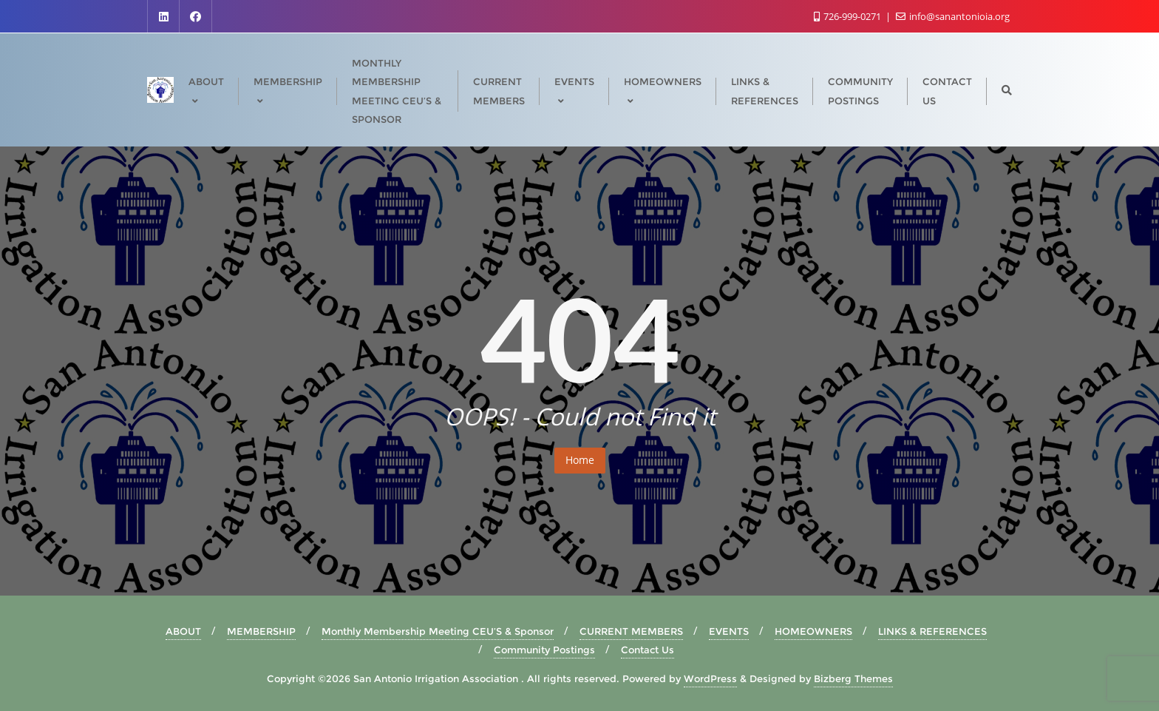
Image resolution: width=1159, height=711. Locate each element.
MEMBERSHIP (261, 631)
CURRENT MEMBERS (631, 631)
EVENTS (729, 631)
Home (579, 460)
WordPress (710, 678)
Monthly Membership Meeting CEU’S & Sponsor (438, 631)
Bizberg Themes (853, 678)
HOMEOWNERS (813, 631)
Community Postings (544, 650)
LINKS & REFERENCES (932, 631)
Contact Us (647, 650)
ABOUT (183, 631)
